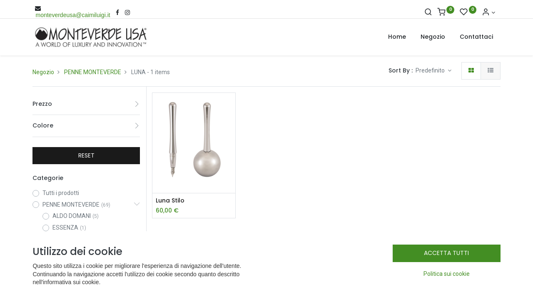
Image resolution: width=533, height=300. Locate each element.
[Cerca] (428, 12)
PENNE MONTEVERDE (92, 72)
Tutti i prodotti (60, 193)
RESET (86, 155)
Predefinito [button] (431, 70)
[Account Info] (488, 12)
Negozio (43, 72)
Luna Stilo (170, 201)
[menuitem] (397, 37)
